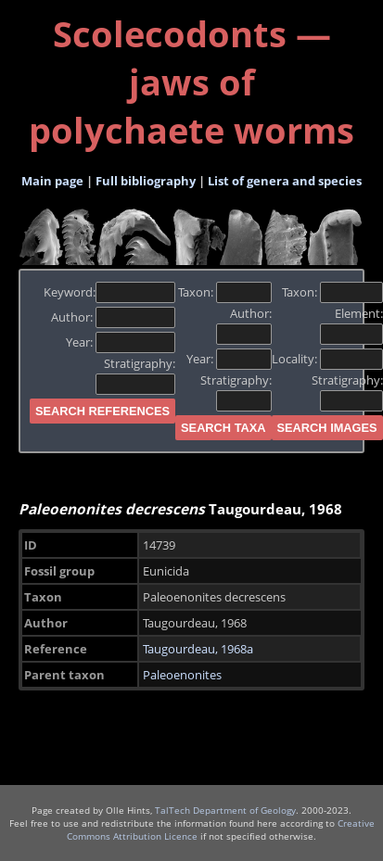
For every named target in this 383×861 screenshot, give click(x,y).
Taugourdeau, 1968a (198, 648)
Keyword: (110, 292)
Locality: (327, 358)
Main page (52, 180)
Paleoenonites (182, 674)
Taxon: (225, 292)
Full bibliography (146, 180)
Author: (113, 317)
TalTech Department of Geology (225, 810)
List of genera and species (285, 180)
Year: (121, 342)
